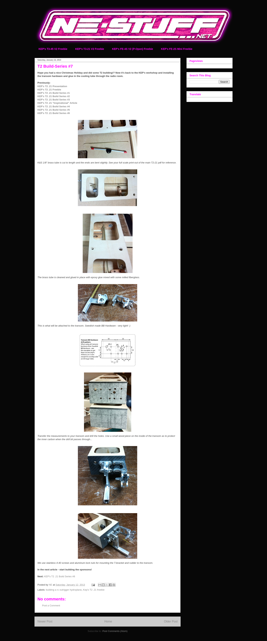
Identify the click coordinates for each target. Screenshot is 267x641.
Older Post (171, 621)
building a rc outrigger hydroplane (64, 589)
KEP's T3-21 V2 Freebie (89, 48)
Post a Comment (51, 605)
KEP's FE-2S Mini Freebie (176, 48)
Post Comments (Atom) (114, 631)
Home (108, 621)
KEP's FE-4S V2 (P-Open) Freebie (132, 48)
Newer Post (44, 621)
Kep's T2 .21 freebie (94, 589)
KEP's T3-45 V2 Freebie (53, 48)
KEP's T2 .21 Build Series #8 (59, 576)
